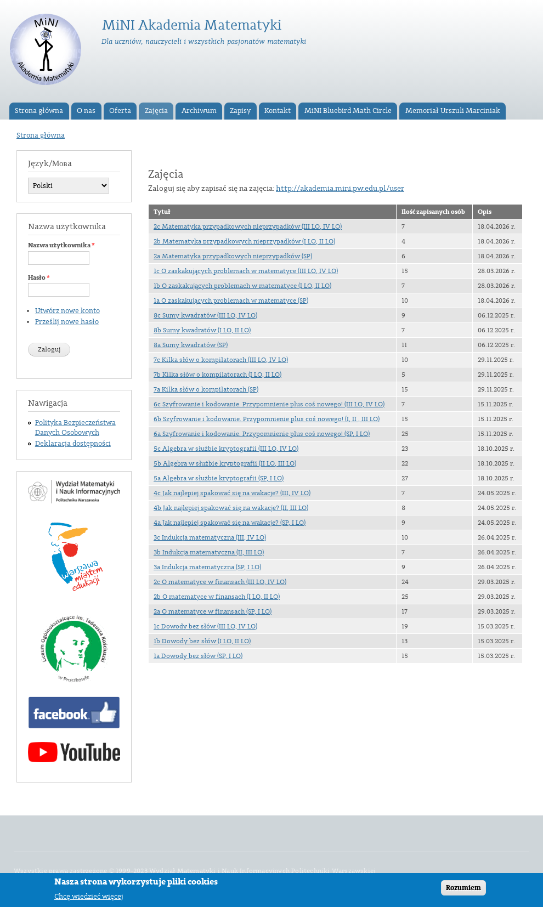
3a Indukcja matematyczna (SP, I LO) (207, 567)
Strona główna (39, 110)
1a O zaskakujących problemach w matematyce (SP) (231, 300)
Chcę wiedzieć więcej (88, 899)
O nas (86, 110)
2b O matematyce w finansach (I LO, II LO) (217, 596)
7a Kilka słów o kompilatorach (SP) (206, 389)
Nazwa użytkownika (61, 245)
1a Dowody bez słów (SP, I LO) (198, 655)
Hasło (39, 277)
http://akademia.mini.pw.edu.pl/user (340, 189)
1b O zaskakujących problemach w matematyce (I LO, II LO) (242, 285)
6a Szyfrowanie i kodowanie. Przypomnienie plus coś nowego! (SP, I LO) (262, 433)
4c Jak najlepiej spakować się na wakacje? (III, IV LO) (232, 493)
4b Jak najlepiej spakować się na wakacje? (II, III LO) (231, 507)
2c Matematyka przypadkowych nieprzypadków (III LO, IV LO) (248, 226)
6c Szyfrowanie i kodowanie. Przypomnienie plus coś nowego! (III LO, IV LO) (269, 404)
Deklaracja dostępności (73, 443)
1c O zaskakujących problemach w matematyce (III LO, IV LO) (246, 271)
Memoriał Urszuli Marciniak (452, 110)
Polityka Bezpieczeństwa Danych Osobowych (75, 427)
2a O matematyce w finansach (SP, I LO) (213, 611)
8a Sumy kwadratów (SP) (191, 345)
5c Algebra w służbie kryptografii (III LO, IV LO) (226, 448)
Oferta (120, 110)
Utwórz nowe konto (67, 311)
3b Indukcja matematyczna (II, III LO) (209, 552)
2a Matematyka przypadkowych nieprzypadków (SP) (233, 256)
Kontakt (277, 110)
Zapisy (240, 110)
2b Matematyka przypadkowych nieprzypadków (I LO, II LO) (244, 241)
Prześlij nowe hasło (67, 322)
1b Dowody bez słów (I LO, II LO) (202, 641)
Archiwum (199, 110)
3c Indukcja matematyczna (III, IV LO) (210, 537)
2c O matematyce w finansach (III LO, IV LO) (220, 581)
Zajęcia (156, 110)
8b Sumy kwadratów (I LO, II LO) (202, 330)
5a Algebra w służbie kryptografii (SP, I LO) (219, 478)
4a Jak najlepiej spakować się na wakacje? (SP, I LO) (230, 522)
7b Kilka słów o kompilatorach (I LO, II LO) (217, 374)
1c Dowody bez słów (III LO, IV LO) (205, 626)
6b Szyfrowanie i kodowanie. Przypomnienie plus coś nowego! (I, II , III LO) (267, 419)
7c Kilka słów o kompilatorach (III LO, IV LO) (221, 359)
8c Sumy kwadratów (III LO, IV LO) (205, 315)
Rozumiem (463, 890)
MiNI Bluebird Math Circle (348, 110)
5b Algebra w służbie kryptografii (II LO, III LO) (225, 463)
